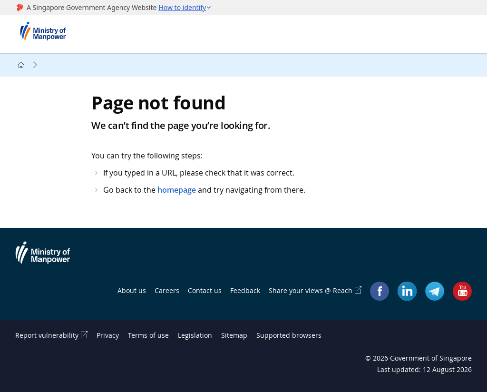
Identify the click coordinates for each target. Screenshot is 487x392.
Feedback (245, 290)
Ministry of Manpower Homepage (46, 34)
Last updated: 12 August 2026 (424, 369)
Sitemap (234, 335)
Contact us (205, 290)
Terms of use (148, 335)
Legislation (195, 335)
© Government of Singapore (418, 358)
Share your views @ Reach (310, 290)
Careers (167, 290)
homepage (176, 190)
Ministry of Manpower (50, 258)
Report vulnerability (46, 335)
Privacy (108, 335)
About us (131, 290)
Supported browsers (288, 335)
